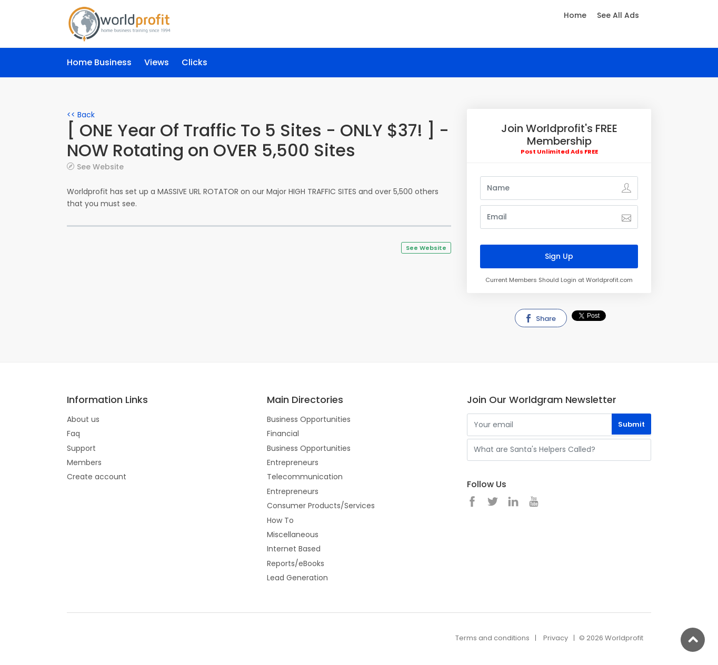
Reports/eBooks (295, 563)
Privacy (555, 638)
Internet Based (294, 548)
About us (83, 419)
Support (81, 448)
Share (540, 319)
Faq (73, 433)
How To (280, 520)
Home (575, 15)
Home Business (99, 62)
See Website (100, 166)
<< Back (81, 114)
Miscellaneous (292, 534)
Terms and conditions (492, 638)
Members (84, 462)
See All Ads (618, 15)
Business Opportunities (309, 419)
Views (156, 62)
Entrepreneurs (292, 462)
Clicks (194, 62)
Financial (283, 433)
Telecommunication (305, 476)
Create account (96, 476)
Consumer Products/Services (321, 505)
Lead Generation (297, 577)
